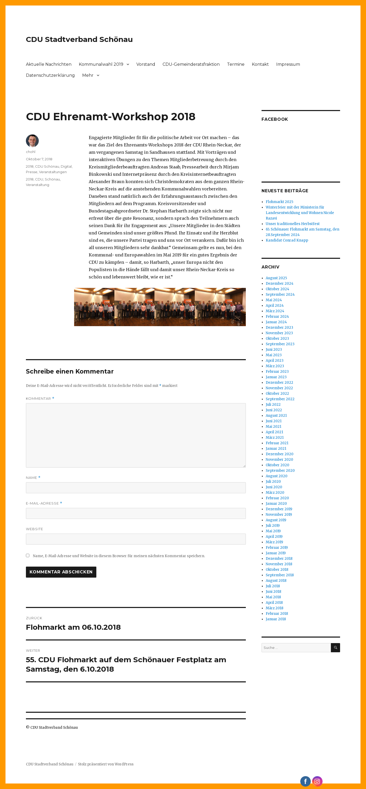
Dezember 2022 (279, 382)
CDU (39, 179)
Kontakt (260, 64)
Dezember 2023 (279, 327)
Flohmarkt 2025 (279, 202)
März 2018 (274, 608)
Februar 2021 (277, 443)
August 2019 (276, 520)
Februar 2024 (277, 316)
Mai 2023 (274, 355)
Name (33, 477)
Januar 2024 (276, 322)
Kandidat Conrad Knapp (287, 240)
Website (34, 529)
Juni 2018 (273, 591)
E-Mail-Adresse (44, 503)
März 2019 (274, 542)
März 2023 (275, 366)
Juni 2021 (273, 421)
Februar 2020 (277, 498)
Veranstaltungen (53, 172)
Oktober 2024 (277, 289)
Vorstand (145, 64)
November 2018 (279, 564)
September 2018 (280, 575)
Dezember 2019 (279, 509)
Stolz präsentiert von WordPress (106, 764)
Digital (66, 166)
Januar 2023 (276, 377)
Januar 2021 (276, 448)
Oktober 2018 (277, 569)
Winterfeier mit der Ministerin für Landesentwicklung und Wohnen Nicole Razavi (300, 213)
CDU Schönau (47, 166)
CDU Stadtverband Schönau (79, 39)
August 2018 (276, 580)
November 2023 (279, 333)
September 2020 (280, 470)
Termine (236, 64)
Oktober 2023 (277, 338)
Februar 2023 (277, 371)
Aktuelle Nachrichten (48, 64)
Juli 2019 (273, 525)
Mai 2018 (273, 597)
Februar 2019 (277, 547)
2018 (30, 166)
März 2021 (275, 437)
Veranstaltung (37, 185)
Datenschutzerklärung (50, 75)
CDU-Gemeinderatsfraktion (191, 64)
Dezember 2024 (279, 283)
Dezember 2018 (279, 558)
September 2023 (280, 344)
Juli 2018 (273, 586)
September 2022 (280, 399)
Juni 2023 (274, 349)
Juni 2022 (274, 410)
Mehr (87, 75)
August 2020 (276, 476)
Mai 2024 (274, 300)
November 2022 (279, 388)
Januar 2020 (276, 503)
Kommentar (40, 398)
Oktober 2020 (277, 465)
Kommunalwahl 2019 (101, 64)
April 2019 (274, 536)
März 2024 (275, 311)
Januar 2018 (276, 619)
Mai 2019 (273, 531)
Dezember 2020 (279, 454)
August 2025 (276, 278)
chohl (30, 152)
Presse (31, 172)
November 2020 (279, 459)
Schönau (52, 179)
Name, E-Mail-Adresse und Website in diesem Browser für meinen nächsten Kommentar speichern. (119, 556)
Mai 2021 (273, 426)
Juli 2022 (273, 404)
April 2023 (275, 360)
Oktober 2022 (277, 393)
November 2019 (279, 514)
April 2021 (274, 432)
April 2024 (275, 305)
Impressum (288, 64)
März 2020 (275, 492)
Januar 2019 (276, 553)
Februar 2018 (277, 613)
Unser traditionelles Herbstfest (293, 224)
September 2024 (280, 294)
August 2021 (276, 415)
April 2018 (274, 602)
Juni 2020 (274, 487)
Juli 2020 (273, 481)
